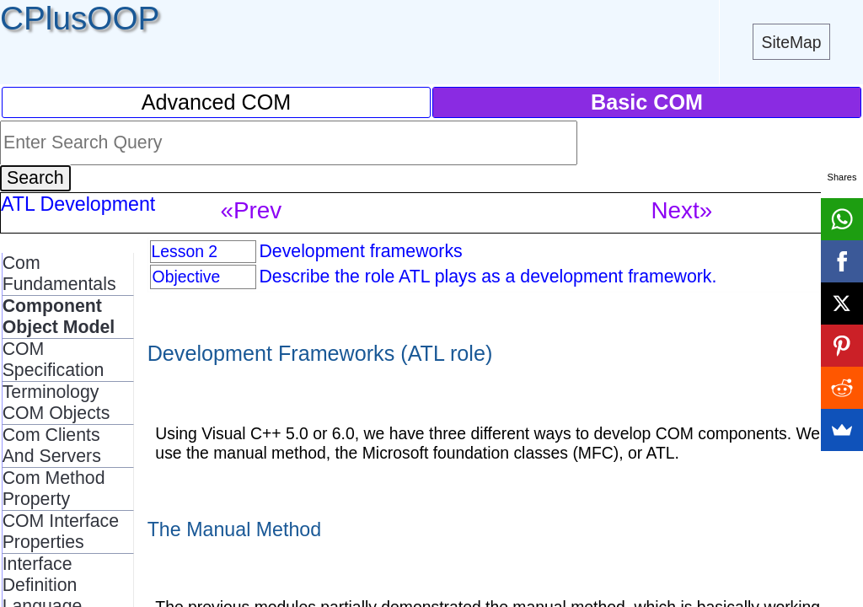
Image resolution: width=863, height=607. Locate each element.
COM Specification (54, 359)
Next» (681, 210)
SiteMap (792, 42)
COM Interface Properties (61, 531)
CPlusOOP (79, 18)
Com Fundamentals (59, 273)
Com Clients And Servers (52, 445)
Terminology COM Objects (56, 402)
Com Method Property (54, 488)
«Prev (250, 210)
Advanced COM (217, 102)
